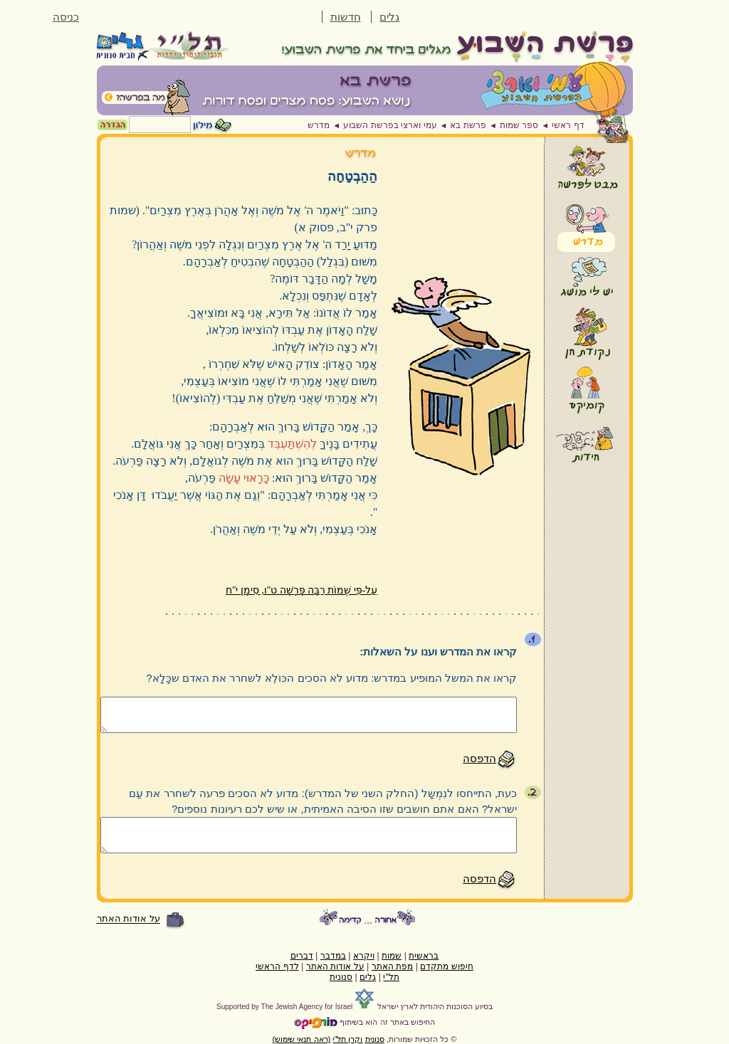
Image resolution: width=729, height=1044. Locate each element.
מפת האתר (392, 966)
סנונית (341, 977)
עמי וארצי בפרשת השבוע (389, 125)
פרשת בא (468, 125)
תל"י (391, 977)
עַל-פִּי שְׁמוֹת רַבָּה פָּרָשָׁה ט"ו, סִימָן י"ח (301, 590)
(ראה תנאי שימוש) (302, 1039)
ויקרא (363, 956)
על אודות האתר (128, 919)
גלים (389, 17)
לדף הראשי (277, 966)
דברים (301, 956)
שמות (392, 956)
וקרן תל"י (347, 1039)
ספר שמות (519, 125)
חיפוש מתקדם (446, 966)
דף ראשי (568, 125)
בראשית (424, 956)
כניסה (66, 17)
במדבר (333, 956)
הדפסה (479, 758)
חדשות (345, 17)
